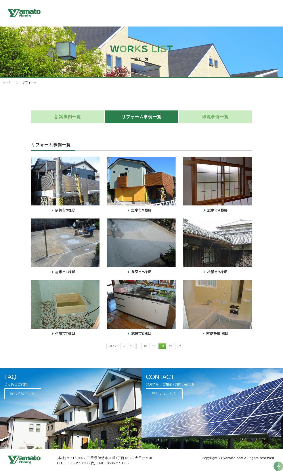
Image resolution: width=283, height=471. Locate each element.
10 (132, 346)
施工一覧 (143, 12)
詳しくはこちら (22, 393)
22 (179, 346)
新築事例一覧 (67, 116)
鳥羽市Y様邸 (141, 272)
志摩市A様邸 (217, 210)
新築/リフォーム (173, 12)
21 (170, 346)
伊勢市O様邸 (65, 210)
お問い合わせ (264, 12)
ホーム (7, 82)
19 (154, 346)
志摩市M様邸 (141, 210)
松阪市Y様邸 (217, 272)
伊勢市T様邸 (65, 333)
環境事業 (203, 12)
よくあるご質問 (232, 12)
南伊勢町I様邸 (217, 333)
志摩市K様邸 (141, 333)
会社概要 (120, 12)
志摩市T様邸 (65, 272)
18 (145, 346)
